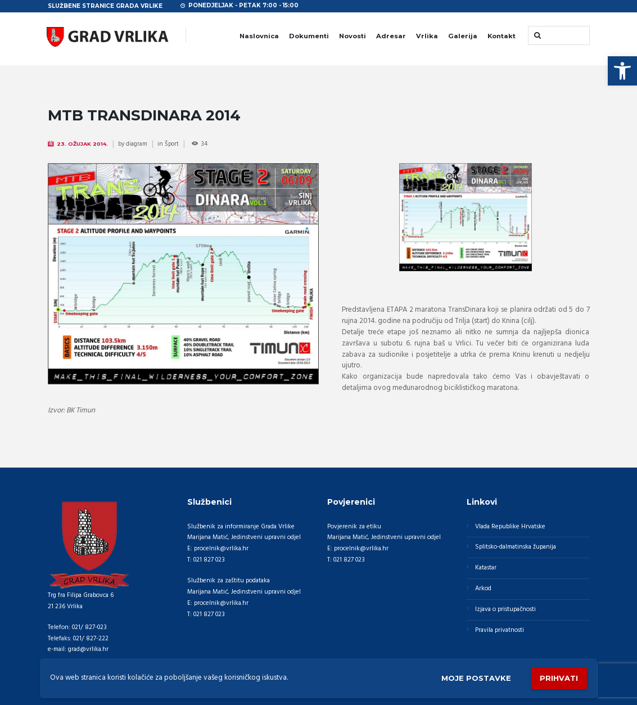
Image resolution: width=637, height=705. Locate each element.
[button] (622, 71)
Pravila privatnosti (499, 630)
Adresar (391, 36)
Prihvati (559, 677)
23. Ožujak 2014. (82, 144)
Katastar (485, 568)
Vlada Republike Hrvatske (510, 527)
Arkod (483, 588)
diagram (136, 144)
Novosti (352, 36)
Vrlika (427, 36)
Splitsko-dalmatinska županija (515, 547)
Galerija (462, 36)
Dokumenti (309, 36)
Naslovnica (259, 36)
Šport (172, 144)
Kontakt (501, 36)
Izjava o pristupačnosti (505, 609)
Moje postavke (476, 677)
